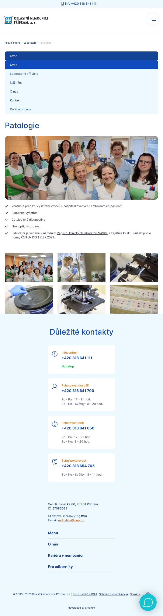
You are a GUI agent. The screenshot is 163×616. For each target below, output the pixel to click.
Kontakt (15, 100)
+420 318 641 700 (78, 391)
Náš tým (16, 82)
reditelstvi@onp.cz (71, 520)
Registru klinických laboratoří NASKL (82, 233)
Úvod (13, 64)
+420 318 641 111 (77, 358)
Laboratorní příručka (24, 73)
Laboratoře (30, 42)
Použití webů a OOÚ (85, 594)
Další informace (20, 109)
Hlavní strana (13, 42)
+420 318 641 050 (78, 428)
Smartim (90, 607)
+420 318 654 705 (78, 466)
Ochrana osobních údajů (113, 594)
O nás (14, 91)
